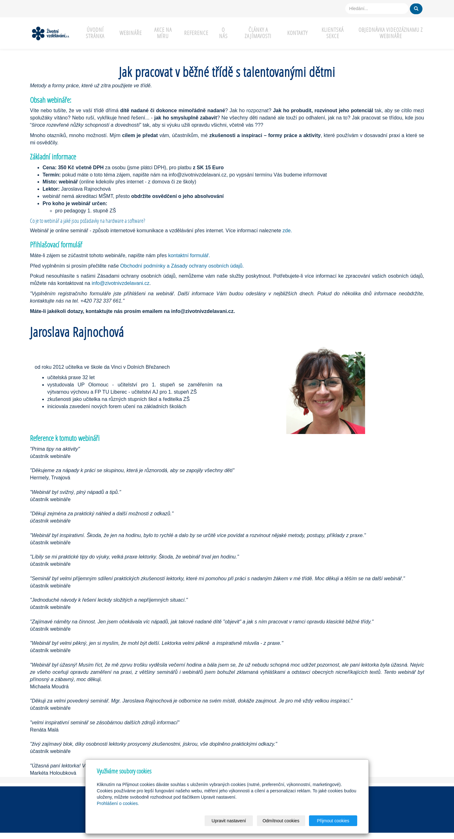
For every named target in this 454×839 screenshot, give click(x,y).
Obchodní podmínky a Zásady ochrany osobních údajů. (182, 266)
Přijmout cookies (333, 820)
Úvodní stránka (95, 33)
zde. (287, 230)
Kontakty (297, 33)
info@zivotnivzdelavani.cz (120, 283)
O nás (223, 33)
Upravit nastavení (229, 820)
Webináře (130, 33)
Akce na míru (163, 33)
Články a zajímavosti (258, 33)
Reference (196, 33)
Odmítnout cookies (281, 820)
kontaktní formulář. (189, 255)
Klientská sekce (333, 33)
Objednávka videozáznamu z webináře (390, 33)
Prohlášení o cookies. (118, 803)
